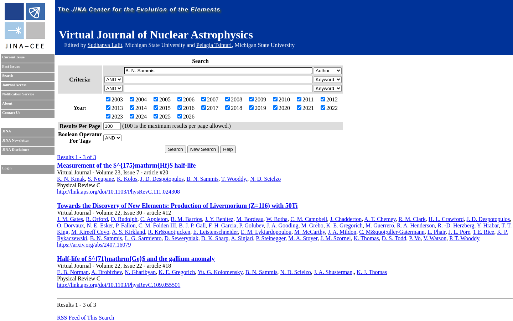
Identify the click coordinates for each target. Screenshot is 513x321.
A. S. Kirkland (128, 232)
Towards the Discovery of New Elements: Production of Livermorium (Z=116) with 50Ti (177, 205)
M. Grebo (312, 225)
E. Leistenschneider (215, 232)
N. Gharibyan (140, 272)
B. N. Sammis (203, 179)
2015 (162, 108)
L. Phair (437, 232)
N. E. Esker (100, 225)
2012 (329, 99)
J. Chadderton (346, 219)
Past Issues (11, 66)
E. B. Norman (73, 272)
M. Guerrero (380, 225)
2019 (257, 108)
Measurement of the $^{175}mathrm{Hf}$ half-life (126, 165)
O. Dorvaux (70, 225)
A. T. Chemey (379, 219)
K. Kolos (127, 179)
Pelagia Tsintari (214, 45)
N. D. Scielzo (265, 179)
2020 (281, 108)
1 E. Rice (483, 232)
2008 (233, 99)
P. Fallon (126, 225)
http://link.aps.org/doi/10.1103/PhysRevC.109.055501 (118, 285)
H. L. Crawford (446, 219)
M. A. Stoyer (302, 238)
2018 (233, 108)
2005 (162, 99)
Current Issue (13, 57)
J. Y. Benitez (219, 219)
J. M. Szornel (335, 238)
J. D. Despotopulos (162, 179)
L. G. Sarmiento (143, 238)
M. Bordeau (249, 219)
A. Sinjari (242, 238)
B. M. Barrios (186, 219)
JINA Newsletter (15, 140)
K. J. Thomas (372, 272)
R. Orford (97, 219)
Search (7, 76)
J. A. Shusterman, (334, 272)
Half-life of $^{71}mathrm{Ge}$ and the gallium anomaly (136, 258)
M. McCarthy (309, 232)
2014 (138, 108)
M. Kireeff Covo (90, 232)
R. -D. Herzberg (456, 225)
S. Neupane (101, 179)
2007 (209, 99)
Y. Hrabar (488, 225)
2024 (138, 117)
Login (7, 168)
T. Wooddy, (234, 179)
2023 (114, 117)
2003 (114, 99)
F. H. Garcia (223, 225)
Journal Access (14, 85)
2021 (305, 108)
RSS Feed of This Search (85, 318)
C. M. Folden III (157, 225)
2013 (114, 108)
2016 (186, 108)
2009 (257, 99)
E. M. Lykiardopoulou (266, 232)
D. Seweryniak (181, 238)
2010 (281, 99)
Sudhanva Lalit (105, 45)
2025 (162, 117)
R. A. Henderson (416, 225)
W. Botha (276, 219)
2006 (186, 99)
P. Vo (414, 238)
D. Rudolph (124, 219)
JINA (6, 131)
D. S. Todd (394, 238)
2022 (329, 108)
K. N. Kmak (71, 179)
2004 (138, 99)
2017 (209, 108)
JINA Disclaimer (15, 150)
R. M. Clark (411, 219)
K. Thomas (366, 238)
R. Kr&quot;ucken (169, 232)
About (7, 103)
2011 (305, 99)
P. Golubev (251, 225)
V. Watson (434, 238)
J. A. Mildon (342, 232)
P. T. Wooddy (464, 238)
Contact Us (11, 113)
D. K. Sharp (214, 238)
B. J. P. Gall (192, 225)
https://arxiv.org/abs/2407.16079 (94, 245)
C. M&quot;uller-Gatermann (392, 232)
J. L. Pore (459, 232)
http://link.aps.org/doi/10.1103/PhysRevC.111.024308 (118, 192)
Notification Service (18, 94)
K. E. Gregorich (344, 225)
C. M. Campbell (308, 219)
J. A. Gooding (283, 225)
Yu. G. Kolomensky (220, 272)
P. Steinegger (270, 238)
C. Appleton (154, 219)
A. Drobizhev (106, 272)
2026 (186, 117)
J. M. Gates (70, 219)
